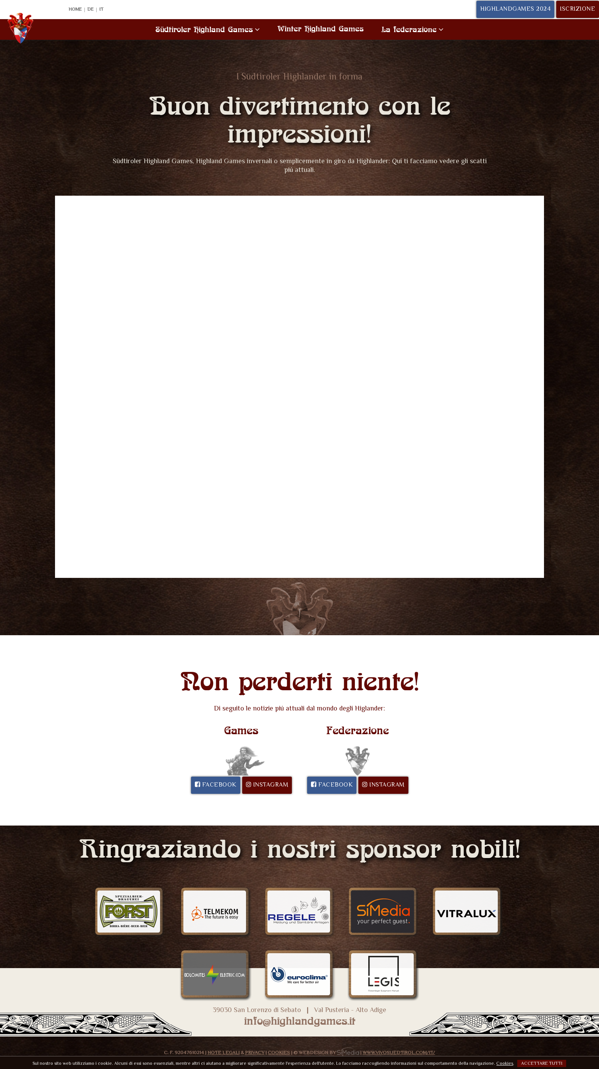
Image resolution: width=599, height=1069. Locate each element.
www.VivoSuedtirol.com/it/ (399, 1053)
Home (75, 10)
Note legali (223, 1053)
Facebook (215, 785)
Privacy (254, 1053)
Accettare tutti (541, 1063)
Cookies (279, 1053)
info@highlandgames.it (299, 1021)
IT (101, 10)
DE (90, 10)
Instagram (267, 785)
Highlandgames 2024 (515, 9)
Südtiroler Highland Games (207, 29)
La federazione (412, 29)
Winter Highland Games (320, 28)
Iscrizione (577, 9)
